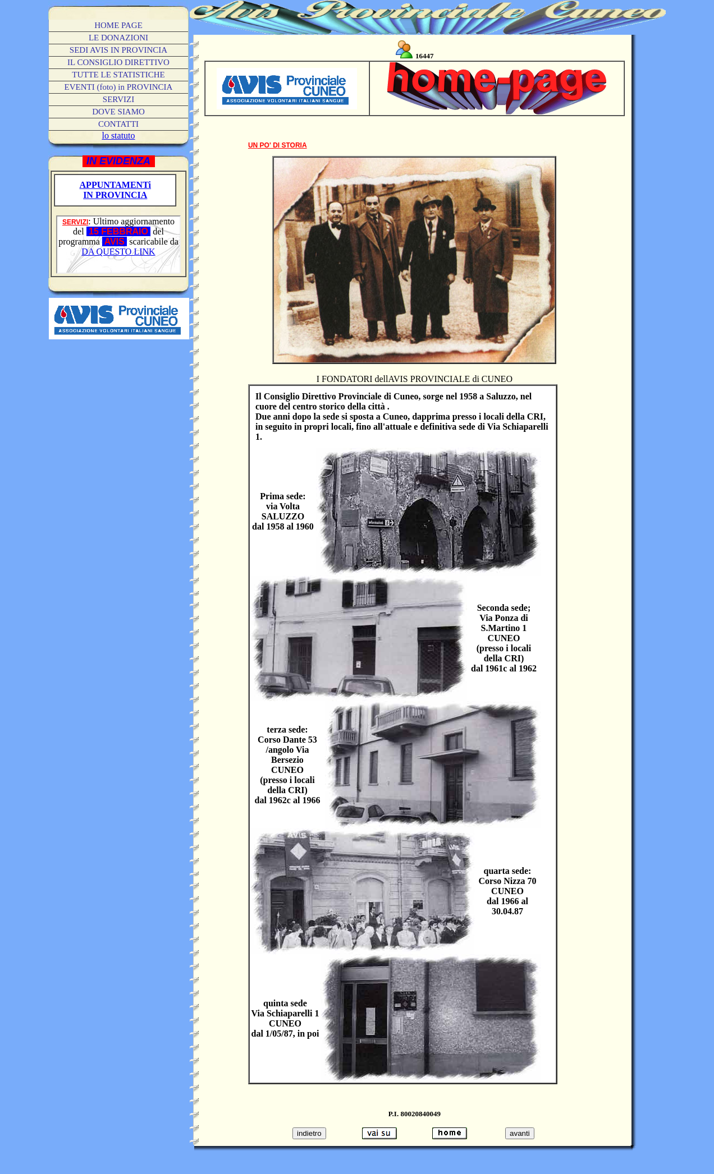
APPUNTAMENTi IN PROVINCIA (115, 190)
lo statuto (118, 135)
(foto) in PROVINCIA (119, 86)
